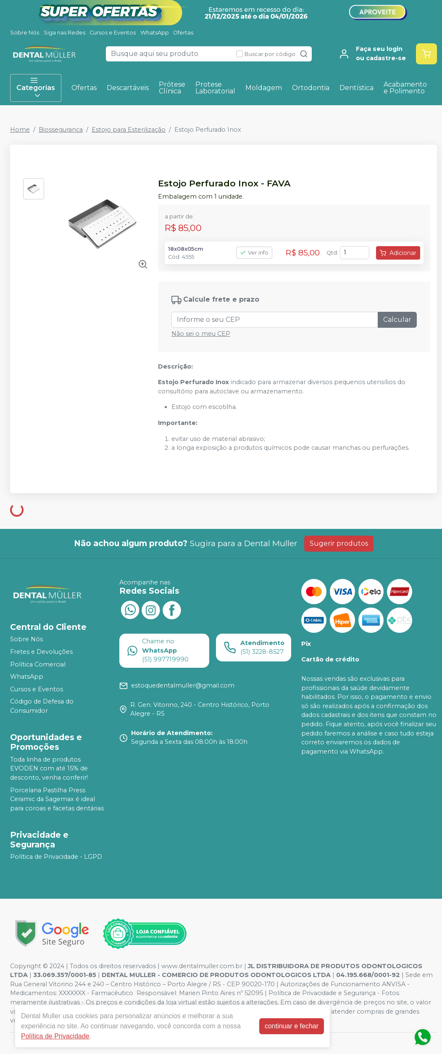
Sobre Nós (24, 32)
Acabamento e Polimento (405, 87)
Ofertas (183, 32)
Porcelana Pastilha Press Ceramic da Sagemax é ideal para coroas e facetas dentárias (57, 799)
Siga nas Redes (64, 32)
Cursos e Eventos (112, 32)
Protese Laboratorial (215, 87)
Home (20, 129)
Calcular (397, 320)
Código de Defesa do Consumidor (42, 706)
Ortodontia (310, 88)
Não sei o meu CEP (200, 333)
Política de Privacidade (55, 1036)
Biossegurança (61, 129)
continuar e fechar (291, 1026)
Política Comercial (38, 664)
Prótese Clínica (172, 87)
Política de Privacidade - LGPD (56, 857)
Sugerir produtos (339, 543)
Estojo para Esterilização (129, 129)
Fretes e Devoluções (41, 652)
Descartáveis (128, 88)
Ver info (254, 253)
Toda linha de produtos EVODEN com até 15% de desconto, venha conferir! (49, 768)
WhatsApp (154, 32)
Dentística (356, 88)
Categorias (35, 88)
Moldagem (263, 88)
